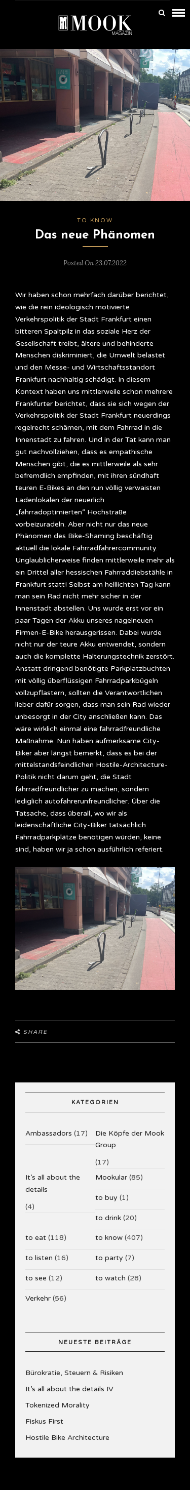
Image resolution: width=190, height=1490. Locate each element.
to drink (108, 1218)
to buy (106, 1197)
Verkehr (38, 1298)
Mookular (111, 1177)
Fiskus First (44, 1421)
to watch (110, 1278)
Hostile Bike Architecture (67, 1437)
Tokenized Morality (57, 1405)
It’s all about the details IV (69, 1389)
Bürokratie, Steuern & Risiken (74, 1372)
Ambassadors (48, 1133)
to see (36, 1278)
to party (109, 1258)
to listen (39, 1258)
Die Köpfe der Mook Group (129, 1139)
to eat (35, 1237)
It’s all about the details (52, 1183)
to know (95, 220)
